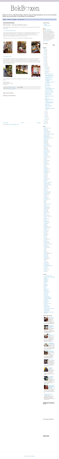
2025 (45, 50)
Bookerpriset (46, 143)
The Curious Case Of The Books (49, 308)
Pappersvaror (46, 214)
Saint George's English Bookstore (10, 30)
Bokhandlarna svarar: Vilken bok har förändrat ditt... (49, 102)
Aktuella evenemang (21, 19)
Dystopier (45, 153)
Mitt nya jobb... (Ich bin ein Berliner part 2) (49, 78)
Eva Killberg (46, 160)
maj (45, 113)
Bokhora (45, 286)
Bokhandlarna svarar (47, 137)
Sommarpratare (46, 247)
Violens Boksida (46, 310)
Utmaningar (46, 264)
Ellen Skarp (46, 155)
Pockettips (45, 218)
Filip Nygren (46, 164)
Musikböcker (46, 206)
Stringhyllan (46, 304)
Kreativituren (46, 302)
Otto (44, 213)
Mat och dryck (46, 199)
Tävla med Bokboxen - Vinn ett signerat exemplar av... (50, 89)
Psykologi (45, 223)
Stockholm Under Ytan (47, 303)
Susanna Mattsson (13, 88)
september (47, 71)
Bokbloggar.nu (46, 279)
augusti (46, 72)
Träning (45, 259)
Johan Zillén (9, 19)
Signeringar (46, 241)
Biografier (45, 135)
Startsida (22, 122)
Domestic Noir (46, 152)
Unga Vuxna (46, 263)
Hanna (45, 173)
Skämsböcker (46, 246)
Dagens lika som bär (48, 94)
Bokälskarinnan (46, 289)
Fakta (45, 161)
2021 (45, 56)
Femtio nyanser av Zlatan (49, 90)
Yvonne (45, 271)
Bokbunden (46, 284)
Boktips (45, 142)
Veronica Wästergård (47, 265)
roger (45, 229)
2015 (45, 64)
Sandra (45, 235)
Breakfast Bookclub (47, 291)
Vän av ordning (51, 359)
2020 (45, 57)
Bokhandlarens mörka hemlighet (51, 351)
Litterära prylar (46, 193)
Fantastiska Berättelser (47, 298)
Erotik (45, 158)
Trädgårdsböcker (46, 258)
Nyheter (45, 211)
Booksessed (46, 290)
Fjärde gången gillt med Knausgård (48, 80)
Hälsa (45, 177)
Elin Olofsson (46, 295)
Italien (45, 181)
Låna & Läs (46, 196)
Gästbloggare (14, 19)
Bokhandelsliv (46, 136)
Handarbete (46, 172)
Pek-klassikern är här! (48, 93)
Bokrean (45, 141)
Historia (45, 175)
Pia (44, 217)
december (46, 67)
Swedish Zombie (46, 307)
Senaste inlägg (5, 122)
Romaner (45, 230)
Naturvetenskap (46, 207)
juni (45, 112)
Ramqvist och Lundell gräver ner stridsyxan (52, 326)
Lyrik (44, 195)
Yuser (45, 270)
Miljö (44, 202)
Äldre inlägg (38, 122)
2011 (45, 123)
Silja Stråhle (46, 242)
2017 (45, 61)
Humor (45, 176)
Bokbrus (45, 283)
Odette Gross (46, 212)
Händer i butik (46, 178)
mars (46, 116)
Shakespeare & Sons (7, 56)
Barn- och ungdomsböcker (48, 134)
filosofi (45, 166)
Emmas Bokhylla (46, 296)
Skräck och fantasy (47, 243)
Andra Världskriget (47, 131)
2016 (45, 63)
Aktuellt (45, 129)
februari (46, 117)
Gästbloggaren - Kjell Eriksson (51, 377)
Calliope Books (46, 292)
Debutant (45, 148)
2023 (45, 53)
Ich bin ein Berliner (48, 85)
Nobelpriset (46, 208)
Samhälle (45, 234)
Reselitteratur (8, 88)
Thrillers (45, 254)
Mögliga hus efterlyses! (51, 368)
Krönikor (45, 190)
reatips (45, 224)
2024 (45, 52)
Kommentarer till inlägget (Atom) (14, 124)
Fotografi (45, 167)
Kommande (46, 188)
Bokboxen (4, 19)
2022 (45, 54)
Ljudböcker (45, 194)
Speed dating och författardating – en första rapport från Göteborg (52, 386)
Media (45, 200)
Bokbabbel (45, 278)
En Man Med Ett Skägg (47, 297)
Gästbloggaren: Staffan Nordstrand (52, 343)
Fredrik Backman (46, 301)
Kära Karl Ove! (47, 98)
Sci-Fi (45, 237)
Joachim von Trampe (47, 182)
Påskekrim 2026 (51, 317)
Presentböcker (46, 222)
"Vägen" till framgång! (48, 105)
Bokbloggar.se (46, 280)
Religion (45, 225)
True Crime (45, 257)
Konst (45, 189)
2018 (45, 60)
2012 (45, 122)
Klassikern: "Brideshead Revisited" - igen (48, 394)
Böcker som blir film (47, 146)
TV (44, 260)
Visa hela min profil (46, 40)
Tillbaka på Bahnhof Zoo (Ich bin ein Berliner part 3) (49, 76)
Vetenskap (45, 266)
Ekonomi (45, 154)
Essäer (45, 159)
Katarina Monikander (47, 184)
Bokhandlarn (46, 285)
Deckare (45, 149)
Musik (45, 205)
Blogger (33, 456)
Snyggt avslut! (47, 104)
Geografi (45, 170)
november (46, 68)
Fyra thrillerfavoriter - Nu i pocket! (52, 335)
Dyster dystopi (47, 84)
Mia (44, 201)
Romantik (45, 231)
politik (45, 219)
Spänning (45, 252)
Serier (45, 240)
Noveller (45, 210)
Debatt (45, 147)
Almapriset (45, 130)
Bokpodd (45, 140)
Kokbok (45, 187)
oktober (46, 69)
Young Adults (46, 269)
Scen (45, 236)
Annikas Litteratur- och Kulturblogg (49, 277)
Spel (44, 248)
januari (46, 119)
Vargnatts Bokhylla (47, 309)
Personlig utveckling (47, 216)
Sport (45, 249)
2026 (45, 49)
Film (44, 165)
